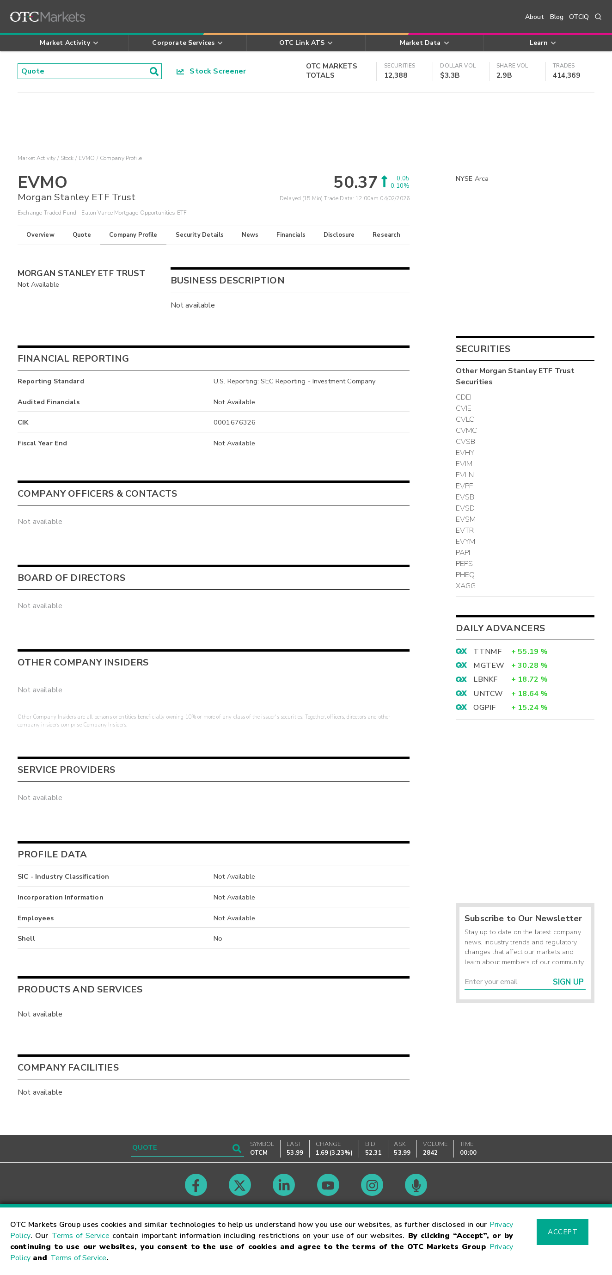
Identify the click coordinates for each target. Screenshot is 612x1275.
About (535, 16)
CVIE (464, 408)
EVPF (464, 486)
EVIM (464, 464)
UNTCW (488, 694)
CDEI (464, 397)
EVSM (466, 519)
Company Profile (133, 235)
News (250, 235)
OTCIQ (579, 16)
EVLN (465, 475)
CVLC (465, 419)
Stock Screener (211, 71)
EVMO (87, 158)
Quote (82, 235)
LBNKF (485, 679)
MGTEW (488, 665)
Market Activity (36, 158)
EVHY (465, 453)
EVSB (465, 497)
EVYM (466, 541)
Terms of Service (81, 1236)
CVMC (466, 430)
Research (386, 235)
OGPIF (484, 707)
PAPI (463, 553)
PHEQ (465, 575)
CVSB (466, 442)
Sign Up (568, 982)
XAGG (466, 586)
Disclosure (339, 235)
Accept (562, 1232)
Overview (40, 235)
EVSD (465, 508)
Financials (291, 235)
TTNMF (487, 652)
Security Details (200, 235)
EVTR (465, 530)
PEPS (464, 564)
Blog (557, 16)
